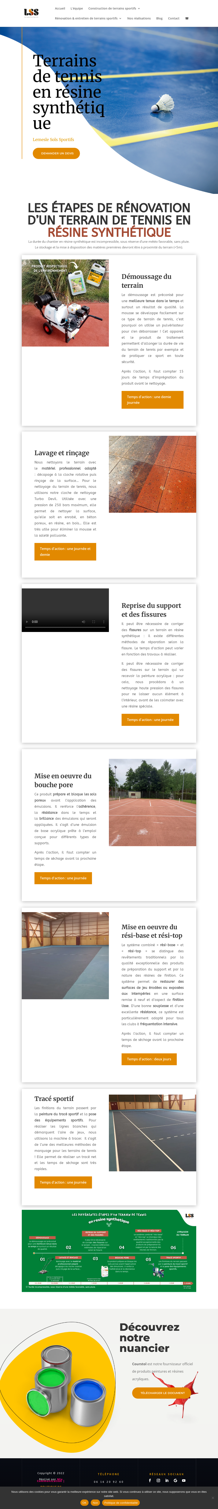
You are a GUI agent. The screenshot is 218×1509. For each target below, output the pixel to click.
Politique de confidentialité (121, 1502)
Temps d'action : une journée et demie (65, 551)
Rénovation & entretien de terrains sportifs (86, 18)
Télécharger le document (163, 1393)
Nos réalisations (139, 18)
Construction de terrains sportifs (112, 8)
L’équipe (77, 8)
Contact (174, 18)
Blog (159, 18)
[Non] (213, 1498)
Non (95, 1502)
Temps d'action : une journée (150, 719)
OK (84, 1502)
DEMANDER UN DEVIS (57, 153)
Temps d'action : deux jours (149, 1059)
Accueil (60, 8)
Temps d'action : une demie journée (149, 400)
